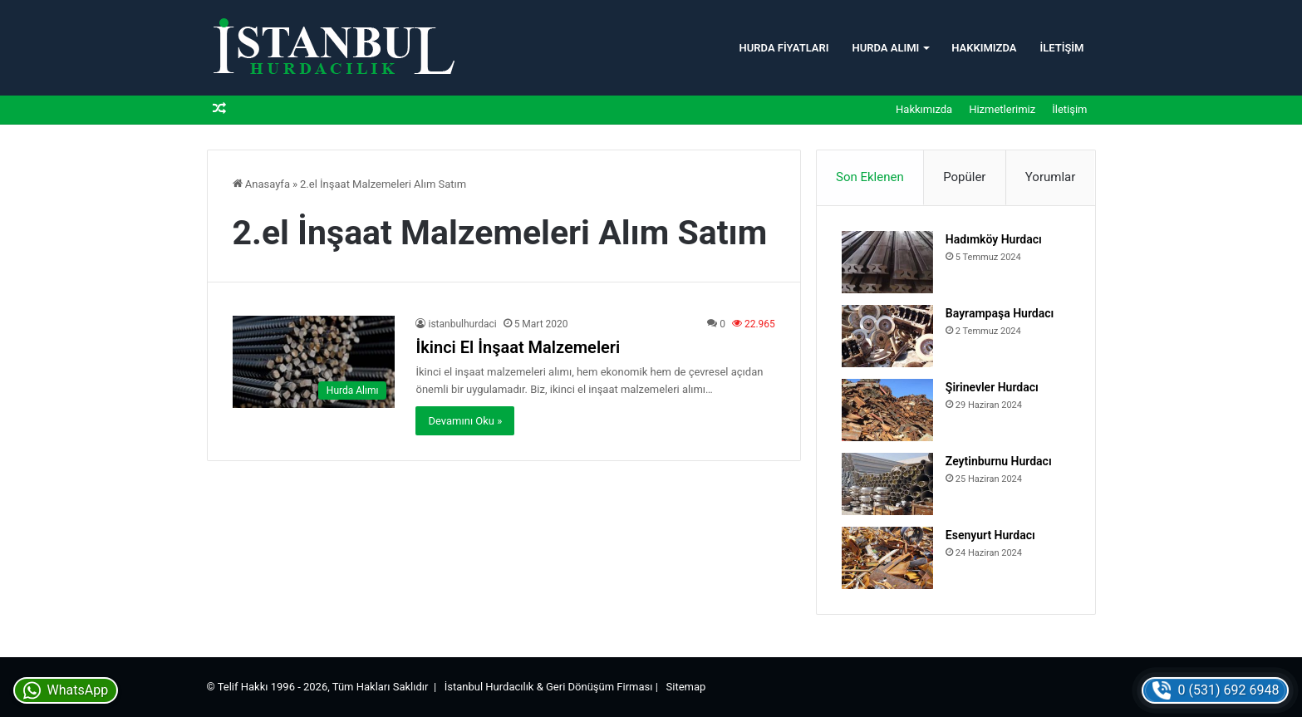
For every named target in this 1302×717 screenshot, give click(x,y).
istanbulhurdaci (462, 324)
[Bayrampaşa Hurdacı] (887, 336)
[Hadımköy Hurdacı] (887, 262)
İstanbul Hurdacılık (489, 686)
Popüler (964, 176)
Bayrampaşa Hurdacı (1000, 313)
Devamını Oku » (465, 421)
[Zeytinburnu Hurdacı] (887, 484)
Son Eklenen (870, 176)
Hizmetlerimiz (1002, 109)
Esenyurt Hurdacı (990, 535)
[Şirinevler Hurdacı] (887, 410)
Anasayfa (261, 184)
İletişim (1061, 48)
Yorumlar (1050, 176)
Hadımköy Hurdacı (994, 239)
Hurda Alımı (885, 48)
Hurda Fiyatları (784, 48)
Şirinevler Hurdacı (992, 387)
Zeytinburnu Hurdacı (999, 461)
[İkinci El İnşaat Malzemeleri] (314, 362)
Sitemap (686, 686)
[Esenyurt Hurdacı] (887, 558)
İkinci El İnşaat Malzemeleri (517, 347)
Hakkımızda (983, 48)
